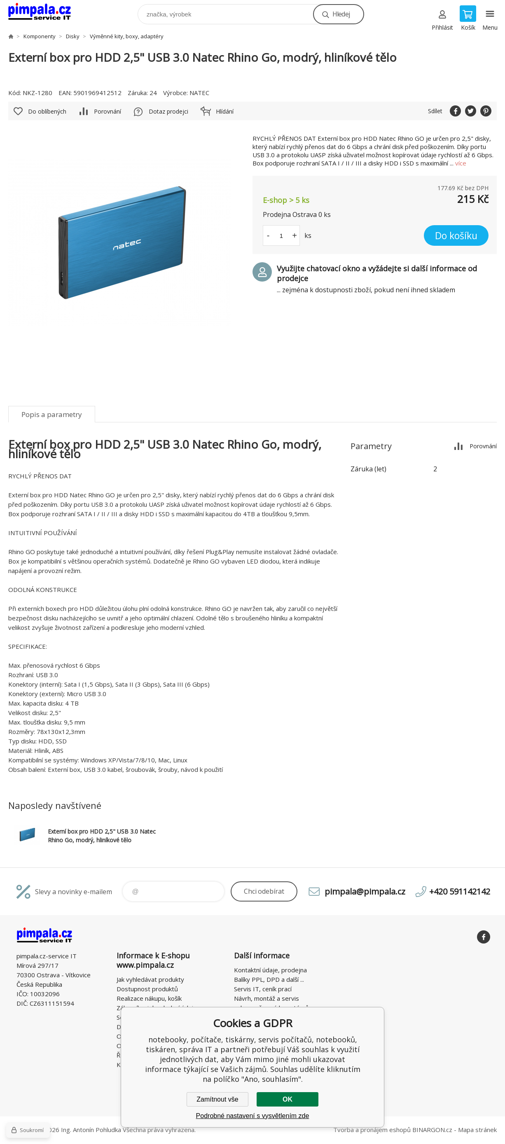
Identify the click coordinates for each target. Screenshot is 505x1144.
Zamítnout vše (217, 1099)
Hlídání (225, 111)
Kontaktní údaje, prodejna (270, 970)
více (460, 163)
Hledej (341, 14)
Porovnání (107, 111)
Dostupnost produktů (147, 989)
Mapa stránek (477, 1129)
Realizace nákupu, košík (149, 998)
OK (287, 1099)
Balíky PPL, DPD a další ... (269, 979)
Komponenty (39, 36)
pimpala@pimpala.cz (365, 891)
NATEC (199, 93)
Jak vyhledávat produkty (150, 979)
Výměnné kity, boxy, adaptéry (127, 36)
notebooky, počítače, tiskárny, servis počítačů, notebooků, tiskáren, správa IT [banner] (44, 12)
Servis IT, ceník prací (263, 989)
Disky (72, 36)
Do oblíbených (47, 111)
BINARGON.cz (432, 1129)
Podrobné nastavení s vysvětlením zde (252, 1115)
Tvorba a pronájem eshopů (372, 1129)
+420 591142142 (459, 891)
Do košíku (456, 235)
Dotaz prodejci (168, 111)
